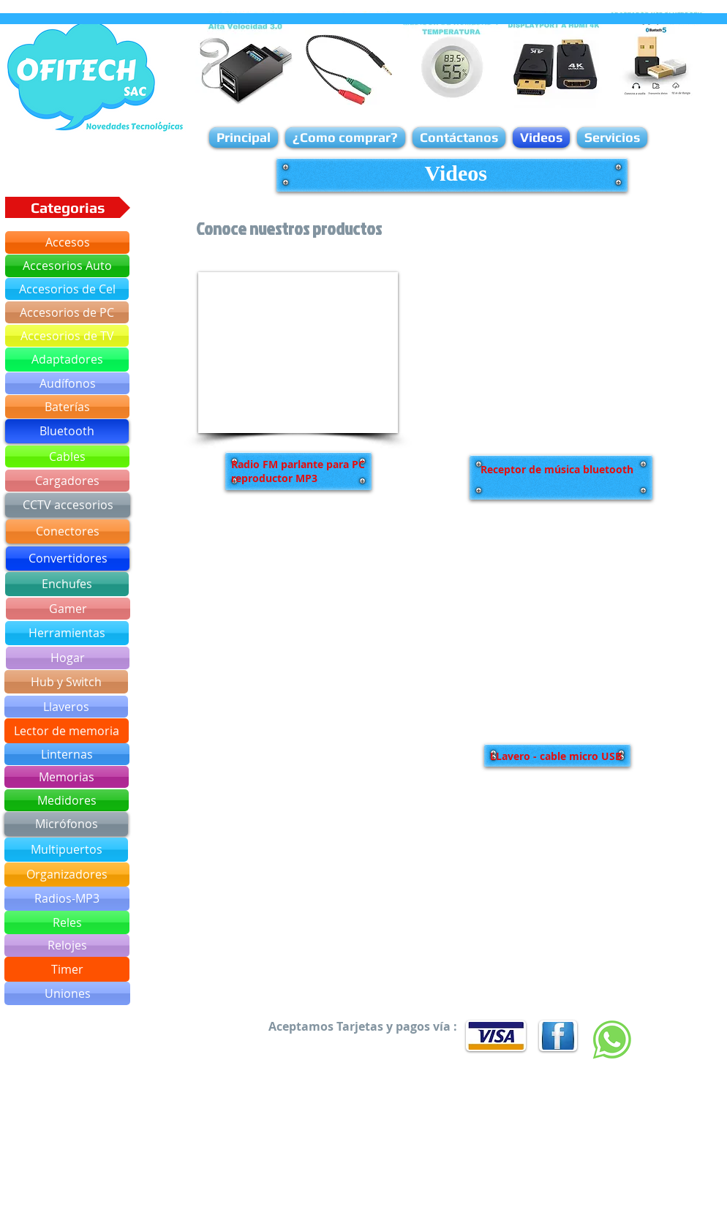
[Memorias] (66, 777)
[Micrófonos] (66, 824)
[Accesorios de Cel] (67, 289)
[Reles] (66, 922)
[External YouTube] (298, 352)
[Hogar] (67, 658)
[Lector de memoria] (66, 730)
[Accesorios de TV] (67, 336)
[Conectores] (67, 531)
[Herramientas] (67, 633)
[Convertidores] (67, 558)
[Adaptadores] (67, 359)
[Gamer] (68, 609)
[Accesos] (67, 242)
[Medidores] (66, 800)
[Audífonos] (67, 383)
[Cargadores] (67, 481)
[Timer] (66, 969)
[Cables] (67, 456)
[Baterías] (67, 406)
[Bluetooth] (67, 431)
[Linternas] (66, 754)
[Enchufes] (67, 584)
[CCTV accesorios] (67, 505)
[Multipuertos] (66, 850)
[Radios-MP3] (66, 899)
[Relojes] (66, 945)
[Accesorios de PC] (67, 312)
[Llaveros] (66, 707)
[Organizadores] (66, 874)
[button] (67, 207)
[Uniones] (67, 993)
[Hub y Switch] (66, 681)
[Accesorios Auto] (67, 266)
